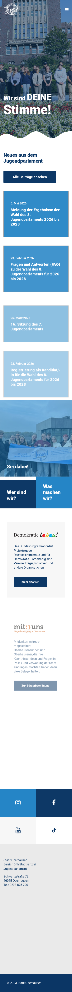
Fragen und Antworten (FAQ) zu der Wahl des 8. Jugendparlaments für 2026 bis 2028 (35, 292)
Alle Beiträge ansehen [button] (30, 183)
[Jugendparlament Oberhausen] (10, 9)
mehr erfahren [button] (30, 588)
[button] (65, 9)
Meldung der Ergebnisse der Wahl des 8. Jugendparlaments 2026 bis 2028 (35, 233)
